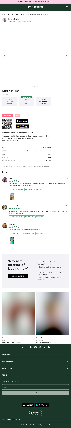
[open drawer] (3, 7)
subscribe (35, 393)
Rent (26, 110)
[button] (35, 354)
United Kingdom (11, 419)
